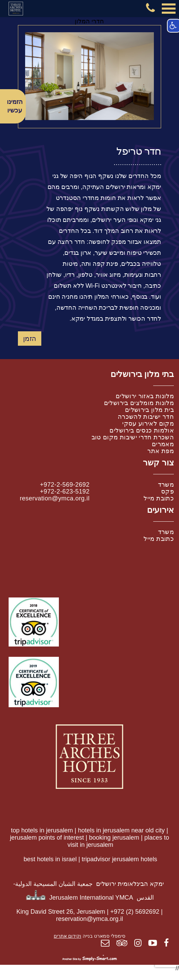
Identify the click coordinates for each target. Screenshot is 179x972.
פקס (167, 491)
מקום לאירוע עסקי (148, 423)
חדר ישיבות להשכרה (146, 416)
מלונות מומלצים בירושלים (139, 403)
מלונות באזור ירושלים (145, 396)
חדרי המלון (89, 21)
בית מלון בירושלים (149, 409)
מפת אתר (160, 451)
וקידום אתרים (67, 936)
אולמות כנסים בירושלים (141, 430)
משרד (166, 484)
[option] (89, 76)
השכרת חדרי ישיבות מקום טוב (133, 437)
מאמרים (163, 444)
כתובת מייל (159, 498)
